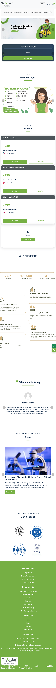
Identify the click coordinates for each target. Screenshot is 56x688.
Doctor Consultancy (28, 576)
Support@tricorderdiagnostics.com (28, 645)
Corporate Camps (28, 582)
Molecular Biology (28, 608)
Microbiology (28, 604)
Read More (41, 161)
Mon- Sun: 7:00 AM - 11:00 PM (28, 638)
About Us (28, 626)
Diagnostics (28, 573)
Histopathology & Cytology (28, 611)
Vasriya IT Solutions (25, 668)
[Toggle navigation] (42, 4)
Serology (28, 601)
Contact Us (28, 630)
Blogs (28, 623)
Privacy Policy (27, 666)
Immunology (28, 598)
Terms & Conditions (37, 666)
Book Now (15, 161)
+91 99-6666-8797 (28, 642)
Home (28, 620)
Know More (10, 492)
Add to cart (28, 58)
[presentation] (3, 29)
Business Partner (28, 579)
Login (48, 4)
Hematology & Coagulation (28, 591)
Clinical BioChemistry (28, 595)
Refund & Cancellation (49, 666)
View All (28, 239)
